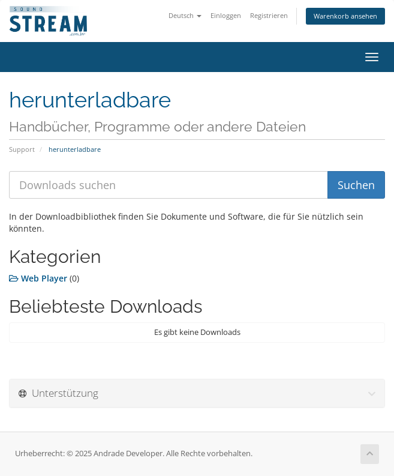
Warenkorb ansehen (345, 15)
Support (22, 149)
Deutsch (185, 15)
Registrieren (269, 15)
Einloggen (225, 15)
